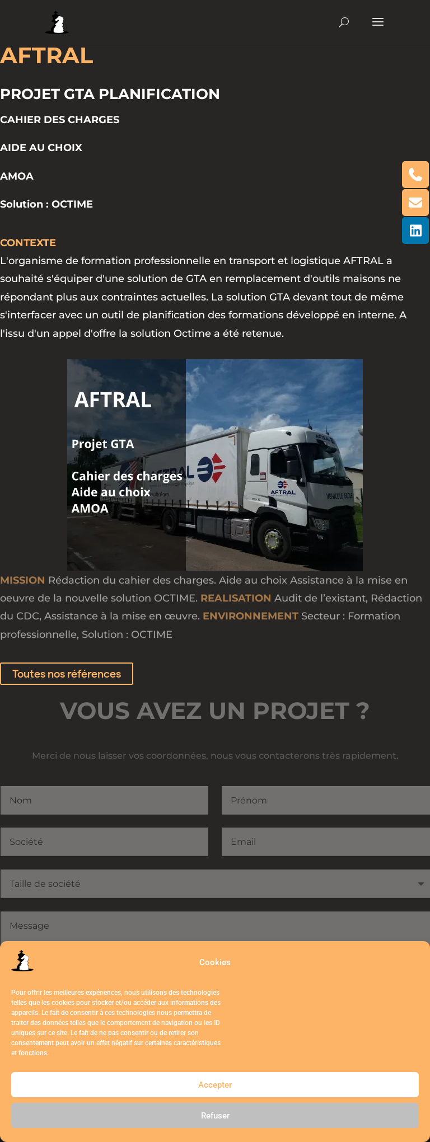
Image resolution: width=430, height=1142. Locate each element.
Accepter (215, 1085)
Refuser (215, 1116)
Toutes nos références (66, 673)
